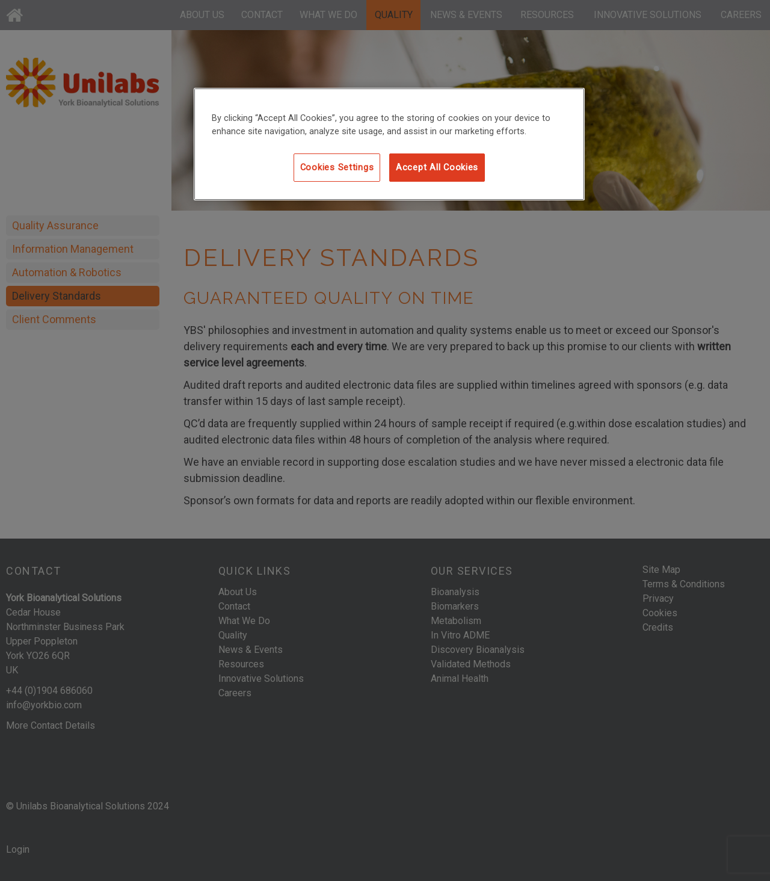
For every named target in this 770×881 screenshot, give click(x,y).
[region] (389, 144)
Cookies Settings (337, 167)
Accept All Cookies (437, 167)
